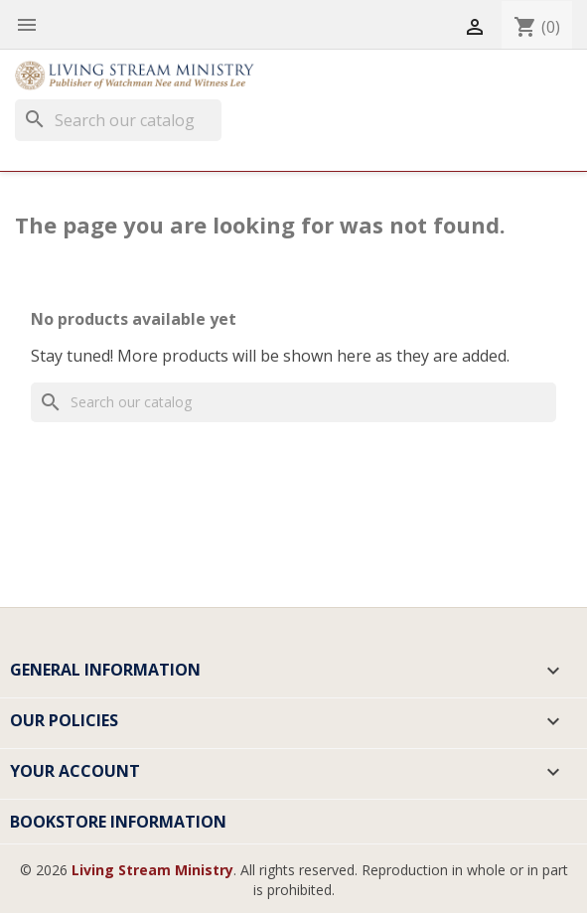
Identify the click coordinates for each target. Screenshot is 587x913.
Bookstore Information (118, 822)
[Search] (118, 120)
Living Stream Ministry (152, 869)
